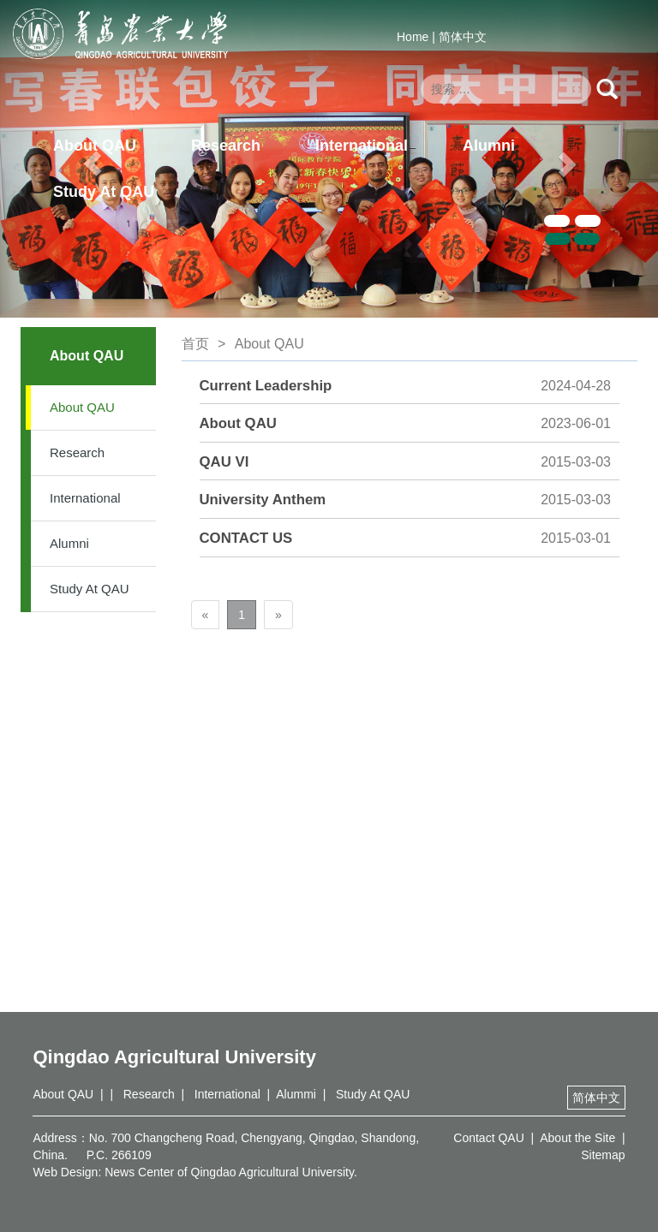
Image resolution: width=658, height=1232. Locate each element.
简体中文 (463, 37)
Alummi (296, 1094)
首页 (195, 343)
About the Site (577, 1138)
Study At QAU (103, 191)
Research (225, 145)
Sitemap (603, 1155)
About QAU (94, 145)
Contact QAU (488, 1138)
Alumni (489, 145)
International (361, 145)
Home (412, 37)
